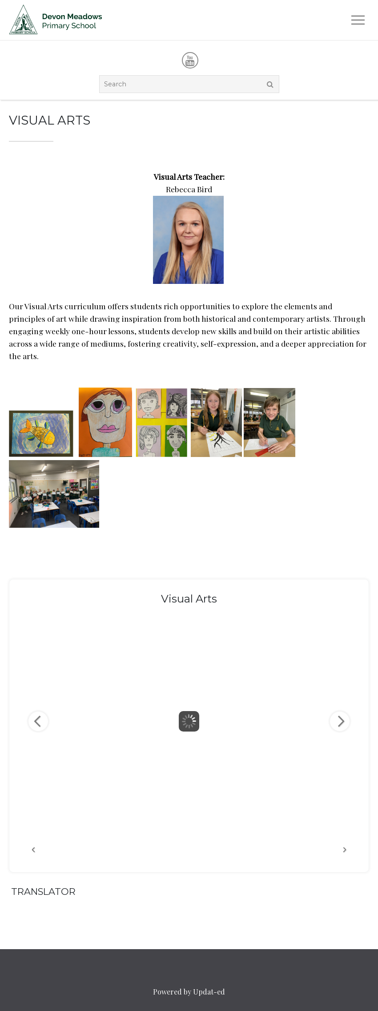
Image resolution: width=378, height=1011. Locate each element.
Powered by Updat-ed (189, 991)
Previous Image (38, 721)
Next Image (340, 721)
